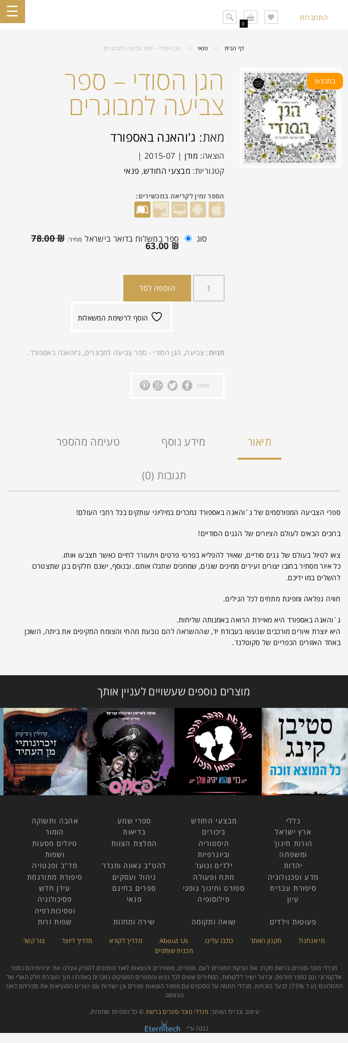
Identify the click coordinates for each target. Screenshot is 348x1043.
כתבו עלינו (219, 940)
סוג (202, 239)
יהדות (293, 865)
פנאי (203, 48)
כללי (293, 820)
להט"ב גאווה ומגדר (134, 865)
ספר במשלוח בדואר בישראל (108, 242)
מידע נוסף (183, 442)
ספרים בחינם (134, 888)
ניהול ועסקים (134, 877)
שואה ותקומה (214, 921)
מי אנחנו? (311, 940)
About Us (174, 940)
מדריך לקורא (125, 940)
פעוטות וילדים (293, 921)
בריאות (134, 832)
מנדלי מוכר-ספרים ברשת (177, 1011)
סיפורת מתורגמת (54, 877)
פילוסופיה (214, 899)
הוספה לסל (157, 288)
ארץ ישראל (293, 832)
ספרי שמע (134, 820)
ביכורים (214, 832)
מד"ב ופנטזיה (54, 865)
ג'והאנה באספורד (153, 137)
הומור (55, 832)
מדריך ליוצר (77, 940)
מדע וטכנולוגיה (293, 877)
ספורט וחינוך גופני (214, 888)
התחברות (314, 17)
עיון (293, 899)
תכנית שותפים (174, 950)
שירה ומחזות (134, 921)
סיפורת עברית (293, 888)
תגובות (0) (164, 475)
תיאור (259, 442)
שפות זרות (55, 921)
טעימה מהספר (88, 442)
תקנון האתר (266, 940)
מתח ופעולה (213, 877)
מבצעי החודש (167, 170)
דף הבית (235, 48)
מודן (191, 155)
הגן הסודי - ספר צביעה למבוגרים (133, 352)
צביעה (194, 352)
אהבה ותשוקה (55, 820)
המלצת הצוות (134, 843)
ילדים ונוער (214, 865)
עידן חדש (54, 888)
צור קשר (34, 940)
